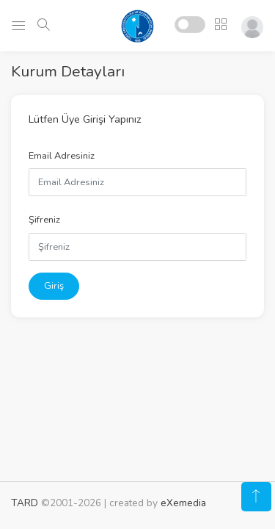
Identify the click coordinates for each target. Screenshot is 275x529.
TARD (24, 503)
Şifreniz (44, 219)
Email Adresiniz (62, 155)
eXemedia (183, 503)
